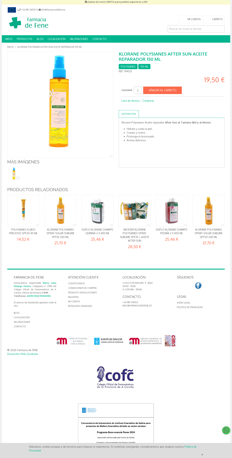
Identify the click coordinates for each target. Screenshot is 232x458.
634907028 (33, 296)
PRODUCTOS (24, 38)
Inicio (10, 47)
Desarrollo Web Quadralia (22, 353)
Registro (73, 297)
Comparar (148, 100)
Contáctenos (76, 283)
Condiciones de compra (82, 288)
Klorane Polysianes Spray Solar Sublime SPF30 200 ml (60, 233)
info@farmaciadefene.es (137, 305)
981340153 (45, 296)
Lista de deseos (130, 100)
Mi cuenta (74, 301)
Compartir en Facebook (125, 106)
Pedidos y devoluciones (82, 292)
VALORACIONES (79, 38)
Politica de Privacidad (190, 307)
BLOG (40, 38)
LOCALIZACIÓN (56, 38)
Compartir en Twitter (132, 106)
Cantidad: (126, 90)
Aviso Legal (183, 302)
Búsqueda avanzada (80, 306)
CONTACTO (99, 38)
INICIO (9, 38)
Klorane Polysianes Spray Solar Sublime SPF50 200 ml (208, 233)
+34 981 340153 (130, 302)
